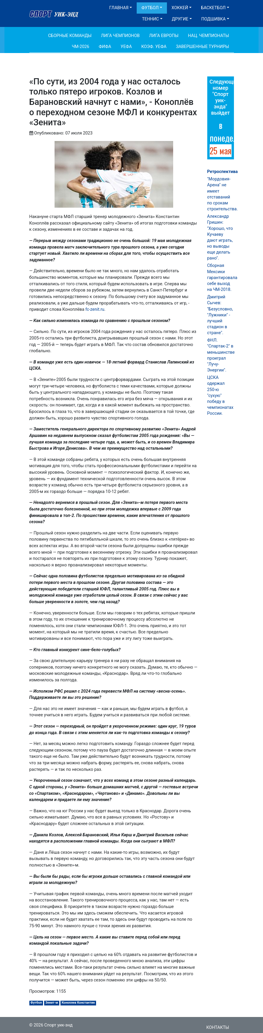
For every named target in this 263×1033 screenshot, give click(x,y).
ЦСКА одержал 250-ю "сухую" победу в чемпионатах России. (220, 395)
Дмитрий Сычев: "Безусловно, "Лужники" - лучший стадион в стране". (220, 314)
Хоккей (180, 7)
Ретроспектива (222, 171)
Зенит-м (51, 1003)
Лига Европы (163, 35)
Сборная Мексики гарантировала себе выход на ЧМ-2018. (222, 277)
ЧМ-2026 (80, 46)
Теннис (150, 19)
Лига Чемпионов (120, 35)
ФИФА (105, 46)
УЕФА (126, 46)
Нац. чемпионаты (208, 35)
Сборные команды (70, 35)
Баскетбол (213, 7)
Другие (180, 19)
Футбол (150, 7)
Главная (119, 7)
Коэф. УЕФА (154, 46)
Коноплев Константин (78, 1003)
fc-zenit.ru (94, 309)
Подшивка (213, 19)
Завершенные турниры (202, 46)
